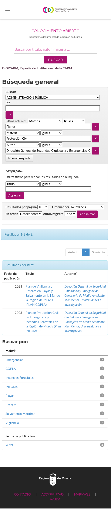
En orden (12, 214)
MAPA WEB (82, 494)
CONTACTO (22, 494)
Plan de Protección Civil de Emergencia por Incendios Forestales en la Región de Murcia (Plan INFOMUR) (43, 322)
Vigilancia (12, 423)
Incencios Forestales (20, 377)
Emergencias (14, 360)
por (8, 102)
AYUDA (55, 499)
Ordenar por (60, 207)
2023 (9, 445)
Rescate (11, 405)
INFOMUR (13, 387)
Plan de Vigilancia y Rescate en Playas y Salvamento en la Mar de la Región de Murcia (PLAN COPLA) (43, 295)
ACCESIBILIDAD (52, 494)
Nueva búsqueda (19, 158)
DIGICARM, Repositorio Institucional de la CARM (37, 68)
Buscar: (11, 92)
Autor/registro (53, 214)
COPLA (11, 369)
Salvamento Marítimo (21, 414)
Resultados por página (21, 207)
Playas (10, 395)
